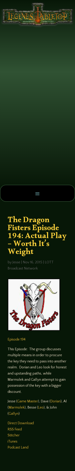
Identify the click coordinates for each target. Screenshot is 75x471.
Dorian (55, 401)
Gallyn (14, 414)
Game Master (27, 401)
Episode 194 (17, 340)
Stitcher (14, 435)
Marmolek (17, 408)
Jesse (16, 262)
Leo (41, 408)
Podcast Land (18, 448)
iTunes (12, 442)
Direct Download (21, 423)
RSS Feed (15, 429)
